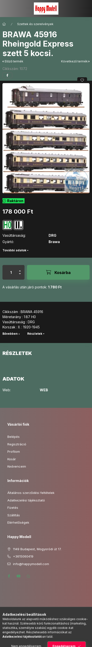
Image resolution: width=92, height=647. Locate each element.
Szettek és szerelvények (35, 24)
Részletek (34, 333)
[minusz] (20, 275)
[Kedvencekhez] (82, 80)
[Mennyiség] (11, 272)
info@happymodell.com (31, 564)
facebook (9, 576)
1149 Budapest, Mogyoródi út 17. (37, 549)
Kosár (11, 459)
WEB (44, 390)
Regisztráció (16, 444)
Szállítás (13, 515)
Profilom (13, 451)
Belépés (13, 437)
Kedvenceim (16, 466)
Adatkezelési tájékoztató (26, 500)
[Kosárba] (58, 272)
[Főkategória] (4, 24)
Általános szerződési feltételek (30, 493)
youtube (19, 576)
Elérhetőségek (18, 522)
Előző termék (14, 61)
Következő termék (74, 61)
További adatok (14, 250)
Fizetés (12, 508)
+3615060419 (23, 556)
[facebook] (7, 75)
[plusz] (20, 268)
